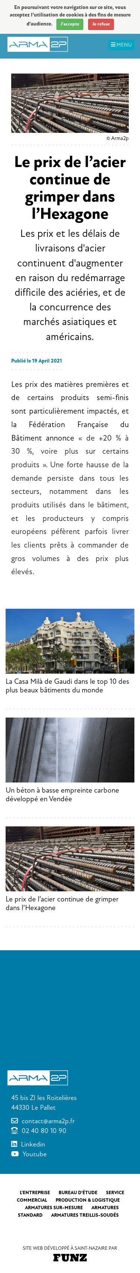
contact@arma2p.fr (48, 1121)
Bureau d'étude (78, 1193)
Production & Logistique (88, 1200)
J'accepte (69, 24)
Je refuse (101, 24)
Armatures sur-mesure (54, 1208)
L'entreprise (35, 1193)
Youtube (34, 1154)
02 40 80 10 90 (44, 1131)
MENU (121, 45)
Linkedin (33, 1144)
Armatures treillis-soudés (85, 1215)
